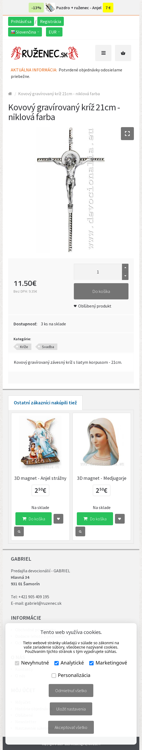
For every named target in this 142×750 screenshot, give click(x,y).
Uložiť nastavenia (71, 709)
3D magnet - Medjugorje (101, 478)
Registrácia (50, 21)
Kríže (24, 346)
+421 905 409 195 (33, 596)
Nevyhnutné (32, 662)
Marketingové (108, 662)
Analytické (69, 662)
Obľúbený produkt (94, 306)
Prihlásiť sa (21, 21)
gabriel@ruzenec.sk (43, 603)
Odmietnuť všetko (71, 690)
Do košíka (101, 291)
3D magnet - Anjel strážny (40, 478)
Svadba (48, 346)
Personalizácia (71, 675)
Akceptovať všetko (71, 727)
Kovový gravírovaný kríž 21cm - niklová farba (59, 93)
